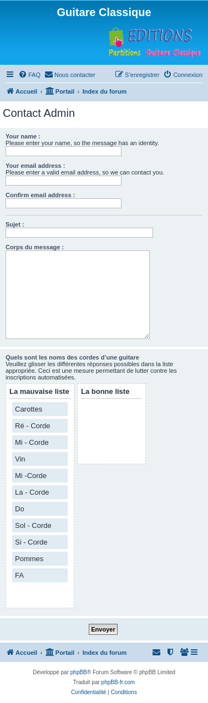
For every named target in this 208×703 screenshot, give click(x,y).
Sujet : (15, 224)
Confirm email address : (40, 195)
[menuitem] (29, 74)
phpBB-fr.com (118, 682)
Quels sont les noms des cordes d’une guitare (72, 357)
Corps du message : (35, 247)
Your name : (23, 136)
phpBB (78, 672)
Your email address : (35, 165)
